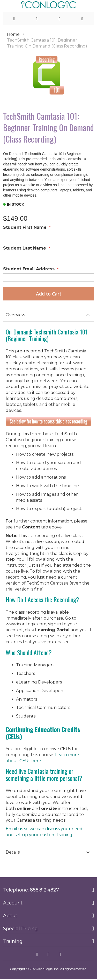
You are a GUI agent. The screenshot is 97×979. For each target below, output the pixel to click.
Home (13, 34)
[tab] (48, 315)
